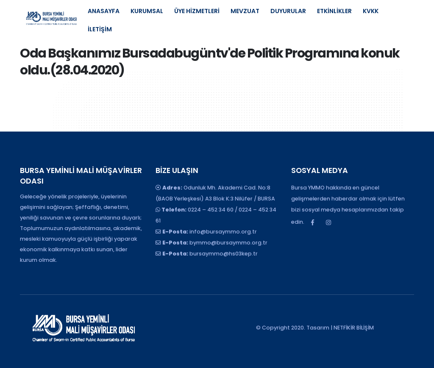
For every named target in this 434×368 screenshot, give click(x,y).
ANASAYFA (104, 11)
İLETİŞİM (100, 29)
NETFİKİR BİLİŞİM (354, 327)
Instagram (328, 222)
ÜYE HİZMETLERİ (197, 11)
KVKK (370, 11)
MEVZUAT (245, 11)
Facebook (312, 222)
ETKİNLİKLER (334, 11)
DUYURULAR (288, 11)
